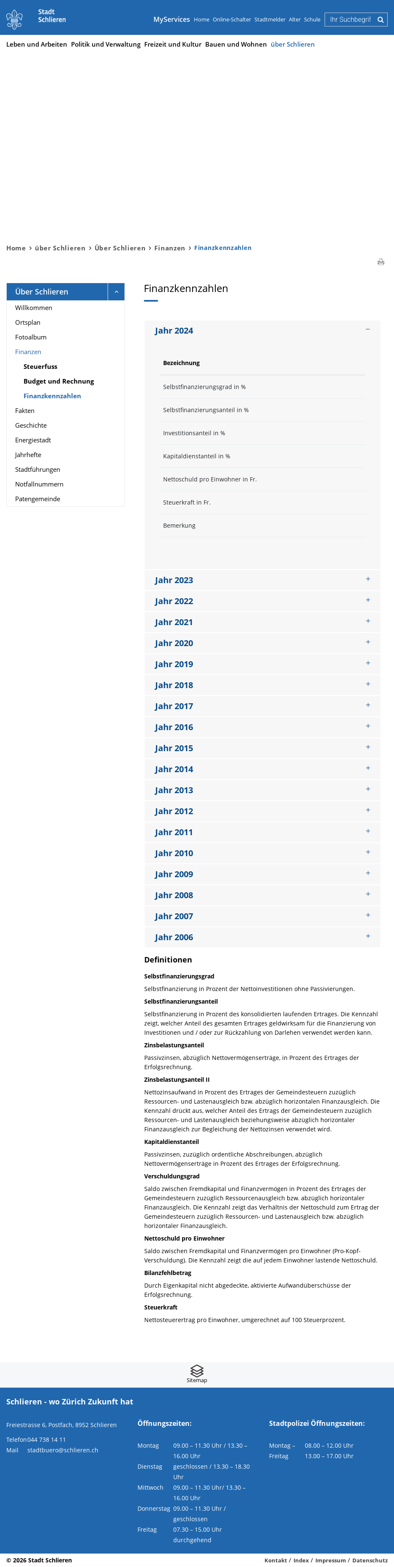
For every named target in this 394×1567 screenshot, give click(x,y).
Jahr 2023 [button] (174, 580)
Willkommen (33, 307)
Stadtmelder (270, 20)
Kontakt (275, 1560)
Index (301, 1560)
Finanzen (28, 351)
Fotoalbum (31, 337)
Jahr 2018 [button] (174, 685)
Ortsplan (27, 322)
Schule (312, 20)
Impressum (330, 1560)
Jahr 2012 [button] (174, 811)
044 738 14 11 (46, 1439)
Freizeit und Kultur (172, 44)
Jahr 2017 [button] (174, 706)
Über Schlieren (41, 292)
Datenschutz (370, 1560)
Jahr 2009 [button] (174, 874)
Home (201, 20)
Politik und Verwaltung (105, 44)
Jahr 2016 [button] (174, 727)
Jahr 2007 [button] (174, 916)
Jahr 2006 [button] (174, 937)
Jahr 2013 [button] (174, 790)
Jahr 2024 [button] (174, 330)
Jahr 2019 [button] (174, 664)
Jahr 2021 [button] (174, 622)
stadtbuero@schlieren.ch (62, 1450)
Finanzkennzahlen (73, 395)
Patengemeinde (37, 498)
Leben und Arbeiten (36, 44)
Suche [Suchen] (381, 20)
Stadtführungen (37, 469)
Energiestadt (33, 440)
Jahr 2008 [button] (174, 895)
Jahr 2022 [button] (174, 601)
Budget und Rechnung (59, 381)
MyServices (171, 19)
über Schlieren (293, 44)
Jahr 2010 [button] (174, 853)
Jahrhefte (28, 454)
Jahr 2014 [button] (174, 769)
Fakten (24, 410)
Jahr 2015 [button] (174, 748)
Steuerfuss (40, 366)
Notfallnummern (39, 484)
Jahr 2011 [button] (174, 832)
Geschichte (31, 425)
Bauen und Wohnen (236, 44)
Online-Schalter (232, 20)
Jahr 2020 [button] (174, 643)
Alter (295, 20)
